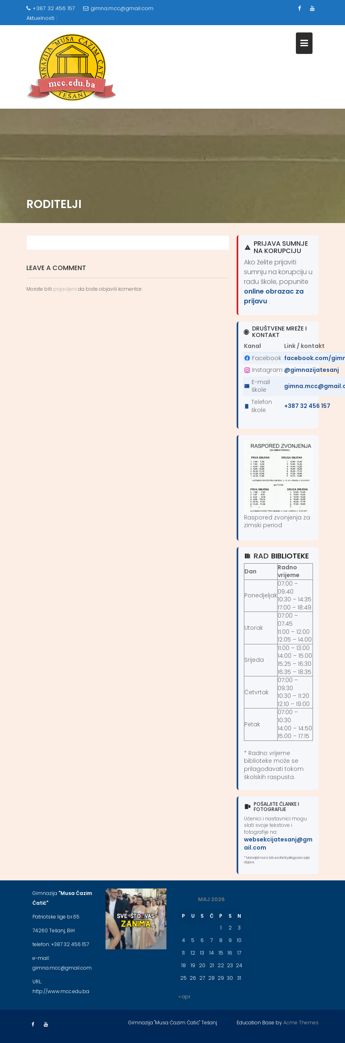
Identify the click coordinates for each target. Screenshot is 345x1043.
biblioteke (290, 556)
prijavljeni (65, 288)
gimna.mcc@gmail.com (118, 8)
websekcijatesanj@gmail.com (278, 843)
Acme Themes (301, 1022)
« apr (184, 996)
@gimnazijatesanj (311, 370)
